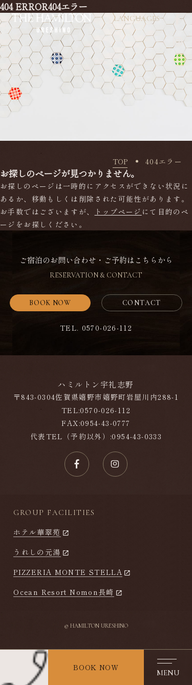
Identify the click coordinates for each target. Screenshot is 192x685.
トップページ (118, 211)
